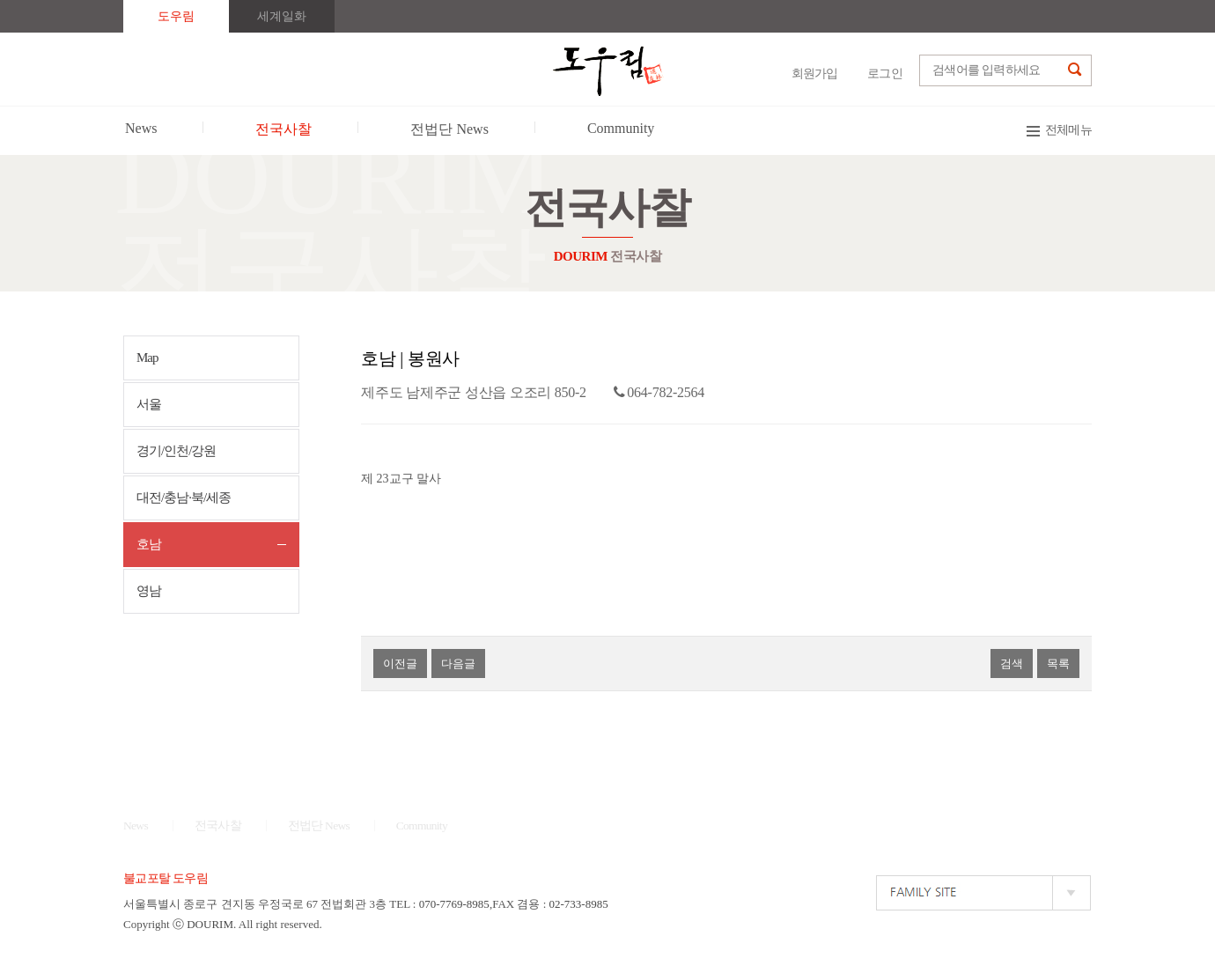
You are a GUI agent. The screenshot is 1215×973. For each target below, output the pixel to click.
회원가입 (815, 73)
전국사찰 (218, 825)
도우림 (176, 16)
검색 (1011, 663)
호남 (148, 544)
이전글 (400, 663)
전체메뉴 (1068, 129)
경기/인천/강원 (176, 451)
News (135, 825)
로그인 (884, 73)
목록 (1058, 663)
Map (147, 357)
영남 (148, 591)
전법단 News (319, 825)
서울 (148, 404)
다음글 (458, 663)
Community (421, 825)
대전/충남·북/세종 (183, 497)
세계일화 (281, 16)
